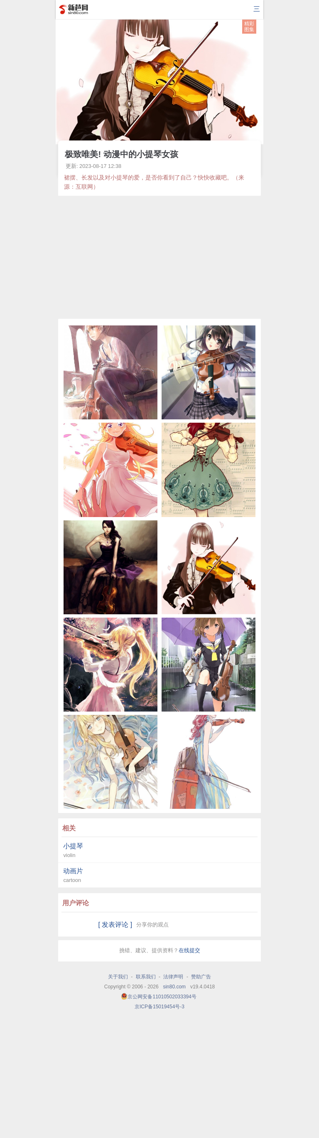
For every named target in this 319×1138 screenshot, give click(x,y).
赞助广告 (201, 977)
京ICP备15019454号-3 (159, 1007)
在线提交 (189, 950)
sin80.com (174, 987)
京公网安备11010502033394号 (162, 997)
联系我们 (146, 977)
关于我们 (118, 977)
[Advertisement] (159, 257)
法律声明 (173, 977)
